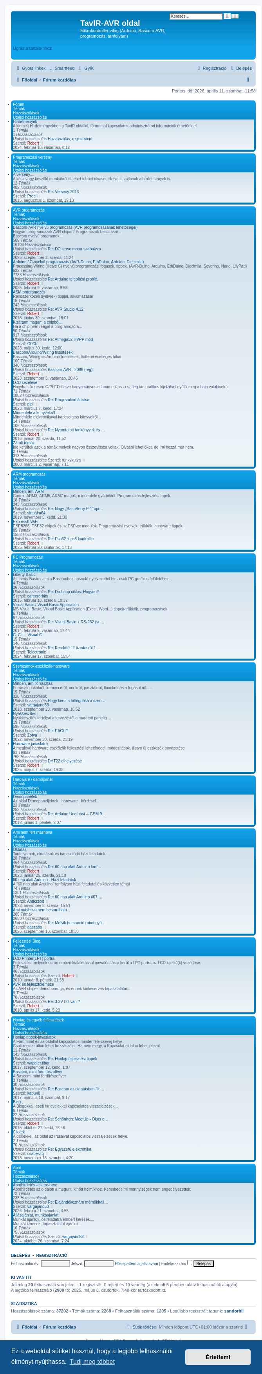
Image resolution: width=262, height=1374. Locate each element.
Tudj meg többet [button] (92, 1361)
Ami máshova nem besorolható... (41, 910)
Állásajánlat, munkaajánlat (35, 1215)
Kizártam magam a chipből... (38, 322)
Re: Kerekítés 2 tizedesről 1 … (74, 648)
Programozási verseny (32, 157)
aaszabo (34, 927)
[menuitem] (61, 68)
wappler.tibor (38, 1063)
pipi (30, 404)
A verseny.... (23, 174)
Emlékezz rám (176, 1264)
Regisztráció (51, 1255)
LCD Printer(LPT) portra (33, 958)
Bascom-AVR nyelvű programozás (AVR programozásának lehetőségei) (75, 227)
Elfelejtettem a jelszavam (136, 1264)
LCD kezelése (25, 382)
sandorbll (234, 1311)
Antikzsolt (35, 901)
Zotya (32, 735)
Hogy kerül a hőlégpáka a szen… (76, 701)
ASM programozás (29, 292)
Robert (33, 143)
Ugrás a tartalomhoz (32, 48)
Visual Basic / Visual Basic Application (46, 605)
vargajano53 (38, 705)
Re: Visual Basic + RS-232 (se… (76, 622)
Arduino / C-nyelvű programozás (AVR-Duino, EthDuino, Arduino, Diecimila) (78, 262)
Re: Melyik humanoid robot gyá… (77, 923)
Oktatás (19, 849)
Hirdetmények (25, 121)
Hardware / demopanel (32, 779)
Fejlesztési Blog (26, 941)
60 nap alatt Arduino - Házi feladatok (44, 880)
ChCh (32, 344)
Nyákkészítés (24, 713)
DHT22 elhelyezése (65, 761)
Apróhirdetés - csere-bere (35, 1185)
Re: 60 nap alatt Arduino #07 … (75, 897)
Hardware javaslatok (31, 744)
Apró (17, 1168)
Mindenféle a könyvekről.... (36, 413)
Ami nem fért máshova (32, 832)
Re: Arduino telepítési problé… (74, 279)
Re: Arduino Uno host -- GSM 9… (77, 814)
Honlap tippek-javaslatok (34, 1037)
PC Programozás (28, 557)
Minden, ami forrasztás (32, 683)
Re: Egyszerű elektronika (69, 1149)
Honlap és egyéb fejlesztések (38, 1020)
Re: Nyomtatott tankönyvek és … (76, 430)
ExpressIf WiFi (25, 522)
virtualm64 (36, 513)
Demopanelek (25, 797)
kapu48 (33, 1093)
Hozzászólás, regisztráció (70, 139)
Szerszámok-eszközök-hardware (41, 666)
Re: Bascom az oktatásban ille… (76, 1089)
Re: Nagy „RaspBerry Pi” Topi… (75, 509)
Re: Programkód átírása (68, 400)
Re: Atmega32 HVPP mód (70, 339)
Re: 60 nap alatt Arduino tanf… (74, 867)
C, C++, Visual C (27, 635)
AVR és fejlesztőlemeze (33, 984)
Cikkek (19, 1132)
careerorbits (37, 596)
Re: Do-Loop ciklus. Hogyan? (73, 592)
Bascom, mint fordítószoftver (38, 1072)
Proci (31, 196)
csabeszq (35, 1153)
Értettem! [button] (218, 1357)
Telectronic (36, 652)
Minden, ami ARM (28, 491)
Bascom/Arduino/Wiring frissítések (42, 352)
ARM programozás (29, 474)
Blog (17, 1102)
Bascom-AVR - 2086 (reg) (70, 369)
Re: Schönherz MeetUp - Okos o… (78, 1119)
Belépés (20, 1255)
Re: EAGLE (58, 731)
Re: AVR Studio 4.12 (65, 309)
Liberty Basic (24, 574)
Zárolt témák (24, 443)
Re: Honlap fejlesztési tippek (72, 1059)
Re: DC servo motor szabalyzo (74, 249)
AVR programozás (29, 210)
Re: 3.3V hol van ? (64, 1001)
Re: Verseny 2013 (63, 192)
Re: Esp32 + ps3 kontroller (71, 539)
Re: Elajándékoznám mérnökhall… (78, 1202)
